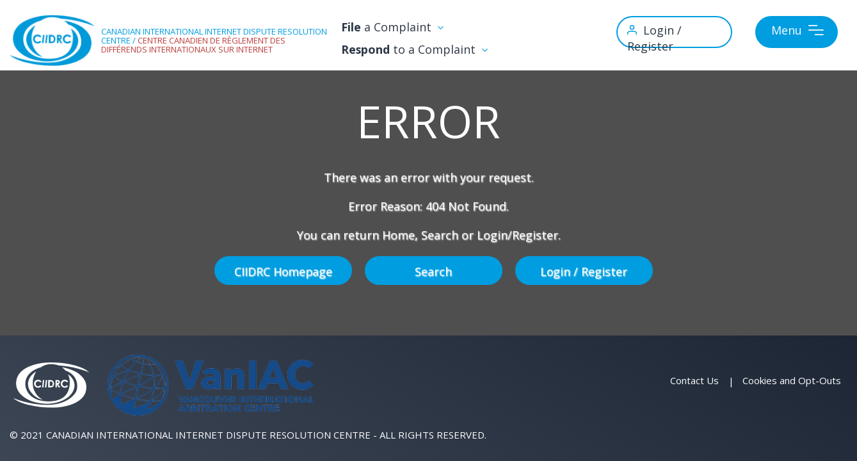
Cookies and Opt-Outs (791, 380)
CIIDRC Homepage (283, 270)
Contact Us (694, 380)
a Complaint (410, 27)
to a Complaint (433, 50)
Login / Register (584, 270)
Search (433, 270)
